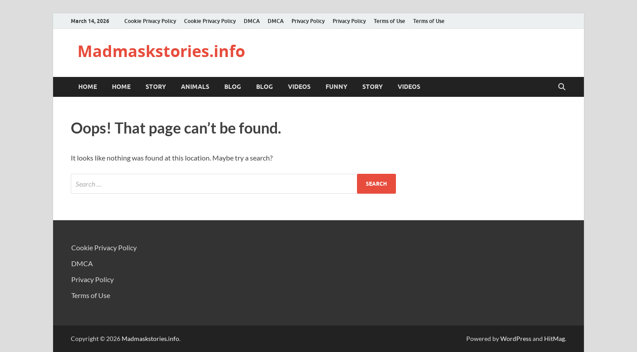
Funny (336, 86)
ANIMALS (195, 86)
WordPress (515, 338)
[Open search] (561, 87)
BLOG (232, 86)
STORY (156, 86)
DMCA (252, 21)
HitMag (554, 338)
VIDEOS (299, 86)
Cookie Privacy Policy (150, 21)
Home (87, 86)
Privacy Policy (308, 21)
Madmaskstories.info (161, 51)
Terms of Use (389, 21)
